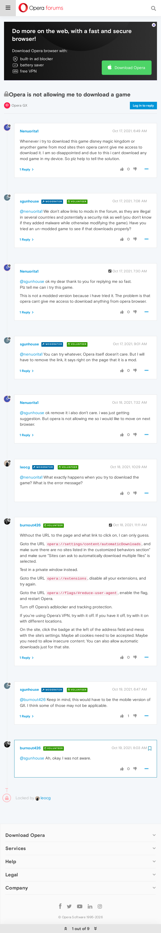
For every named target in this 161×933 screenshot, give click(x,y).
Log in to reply (143, 93)
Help (10, 849)
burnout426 (30, 512)
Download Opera (130, 55)
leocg (25, 454)
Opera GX (19, 93)
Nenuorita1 (29, 118)
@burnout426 (33, 687)
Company (16, 875)
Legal (11, 862)
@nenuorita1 (31, 198)
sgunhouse (29, 188)
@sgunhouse (32, 268)
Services (15, 835)
